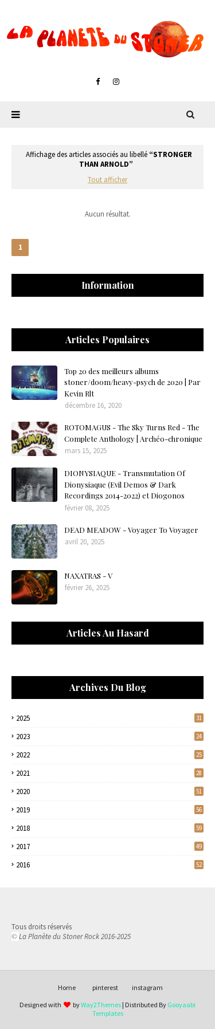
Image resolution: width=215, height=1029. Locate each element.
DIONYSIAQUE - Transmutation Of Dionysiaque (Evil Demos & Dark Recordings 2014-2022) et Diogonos (124, 484)
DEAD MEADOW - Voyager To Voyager (131, 530)
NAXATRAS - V (88, 575)
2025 (110, 718)
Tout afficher (107, 179)
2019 (110, 810)
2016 (110, 865)
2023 (110, 736)
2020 (110, 791)
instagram (147, 987)
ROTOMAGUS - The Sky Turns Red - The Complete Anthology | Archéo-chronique (133, 432)
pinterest (105, 987)
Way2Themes (101, 1004)
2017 (110, 846)
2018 (110, 828)
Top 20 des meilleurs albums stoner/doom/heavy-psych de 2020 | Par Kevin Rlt (132, 382)
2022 (110, 755)
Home (67, 987)
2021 (110, 773)
